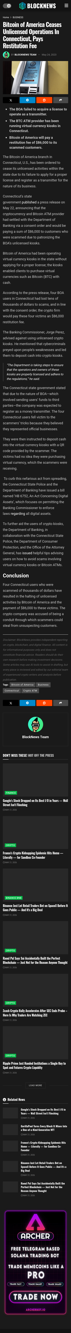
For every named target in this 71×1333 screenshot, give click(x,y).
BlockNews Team (25, 54)
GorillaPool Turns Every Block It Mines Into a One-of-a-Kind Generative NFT (44, 1128)
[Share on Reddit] (44, 100)
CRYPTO (10, 845)
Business (43, 684)
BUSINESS (18, 17)
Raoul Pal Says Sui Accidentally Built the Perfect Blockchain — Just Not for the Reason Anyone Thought (35, 960)
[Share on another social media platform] (60, 100)
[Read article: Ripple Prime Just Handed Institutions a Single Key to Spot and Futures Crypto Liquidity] (35, 1042)
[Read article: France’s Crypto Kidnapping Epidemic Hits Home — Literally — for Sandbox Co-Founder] (35, 832)
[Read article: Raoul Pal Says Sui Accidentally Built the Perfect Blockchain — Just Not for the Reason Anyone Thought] (35, 937)
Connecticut (12, 690)
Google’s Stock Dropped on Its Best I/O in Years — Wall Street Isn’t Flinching (35, 802)
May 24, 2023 (49, 54)
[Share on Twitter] (11, 100)
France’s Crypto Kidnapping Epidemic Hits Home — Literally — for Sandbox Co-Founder (33, 855)
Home (6, 17)
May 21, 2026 (10, 810)
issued (27, 553)
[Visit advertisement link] (35, 1262)
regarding (18, 514)
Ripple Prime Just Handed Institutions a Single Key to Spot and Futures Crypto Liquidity (34, 1065)
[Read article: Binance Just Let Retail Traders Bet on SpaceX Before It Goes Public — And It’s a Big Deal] (35, 885)
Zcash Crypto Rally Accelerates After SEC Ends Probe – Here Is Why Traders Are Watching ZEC (35, 1012)
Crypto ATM (30, 690)
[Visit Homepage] (38, 6)
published (29, 202)
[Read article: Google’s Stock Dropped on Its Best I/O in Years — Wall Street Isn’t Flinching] (35, 780)
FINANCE (11, 793)
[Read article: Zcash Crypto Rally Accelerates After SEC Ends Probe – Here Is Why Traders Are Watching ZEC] (35, 990)
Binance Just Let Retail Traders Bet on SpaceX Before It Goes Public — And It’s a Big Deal (35, 907)
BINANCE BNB (13, 898)
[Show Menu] (66, 5)
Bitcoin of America (23, 684)
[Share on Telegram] (28, 100)
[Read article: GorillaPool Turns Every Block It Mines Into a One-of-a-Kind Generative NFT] (10, 1129)
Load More (35, 1085)
